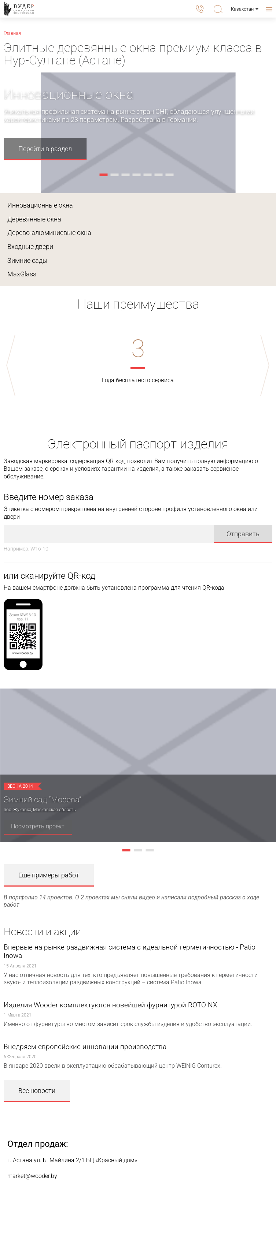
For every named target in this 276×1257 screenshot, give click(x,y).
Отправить (243, 534)
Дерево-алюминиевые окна (49, 232)
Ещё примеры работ (48, 875)
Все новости (36, 1090)
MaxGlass (21, 274)
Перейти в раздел (45, 149)
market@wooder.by (32, 1175)
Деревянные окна (34, 219)
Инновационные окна (40, 205)
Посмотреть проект (38, 826)
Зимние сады (27, 260)
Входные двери (30, 246)
